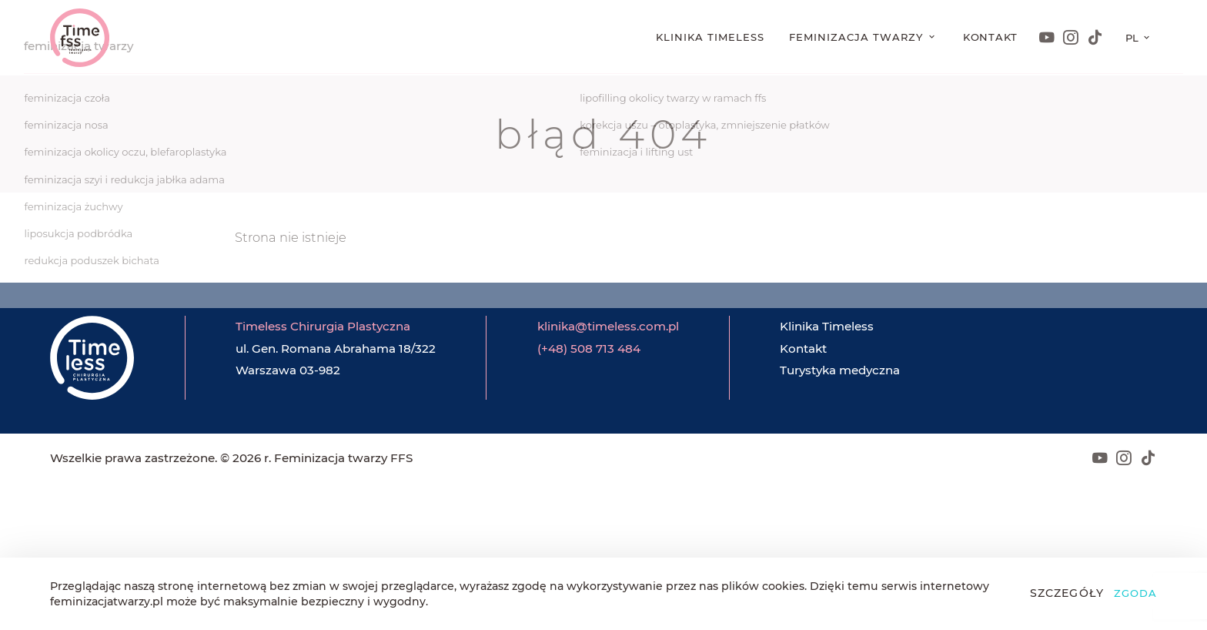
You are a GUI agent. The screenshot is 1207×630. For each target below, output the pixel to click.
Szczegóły (1067, 593)
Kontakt (990, 37)
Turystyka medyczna (840, 370)
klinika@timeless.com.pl (608, 326)
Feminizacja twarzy (858, 37)
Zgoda (1135, 593)
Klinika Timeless (710, 37)
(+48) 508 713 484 (588, 348)
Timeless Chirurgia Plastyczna (323, 326)
